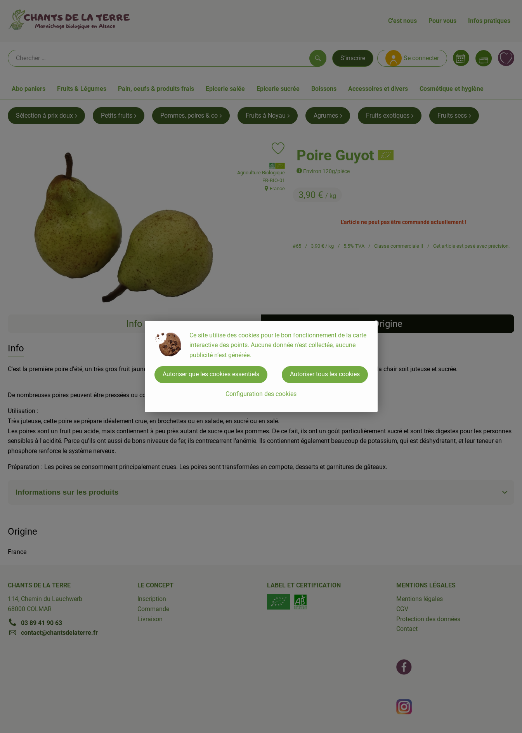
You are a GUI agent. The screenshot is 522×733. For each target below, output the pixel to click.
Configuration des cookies (261, 394)
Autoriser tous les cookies (325, 374)
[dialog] (261, 366)
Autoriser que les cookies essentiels (211, 374)
